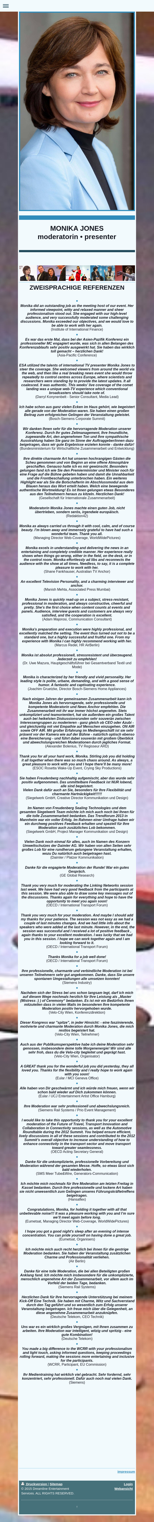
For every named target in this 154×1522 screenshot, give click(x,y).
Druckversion (34, 1484)
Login (128, 1484)
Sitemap (56, 1484)
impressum (126, 1471)
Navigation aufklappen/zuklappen (77, 6)
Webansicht (123, 1488)
